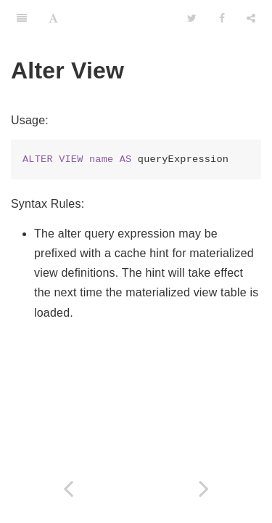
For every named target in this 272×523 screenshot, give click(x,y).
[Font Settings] (53, 18)
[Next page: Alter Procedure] (204, 488)
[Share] (251, 18)
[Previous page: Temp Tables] (68, 488)
